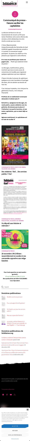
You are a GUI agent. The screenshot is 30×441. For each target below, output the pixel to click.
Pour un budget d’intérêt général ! (16, 303)
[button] (27, 409)
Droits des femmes (20, 167)
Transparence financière (8, 389)
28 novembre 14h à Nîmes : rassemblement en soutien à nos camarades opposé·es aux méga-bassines (14, 257)
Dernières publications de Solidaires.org (12, 332)
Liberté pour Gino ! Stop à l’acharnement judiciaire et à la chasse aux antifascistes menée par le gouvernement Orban (15, 352)
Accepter (15, 426)
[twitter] (3, 394)
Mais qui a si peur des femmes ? (15, 315)
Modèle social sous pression (14, 297)
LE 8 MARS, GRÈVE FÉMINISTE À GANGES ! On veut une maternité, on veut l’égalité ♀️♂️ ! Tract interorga (16, 323)
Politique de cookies (15, 438)
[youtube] (10, 394)
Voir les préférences (15, 435)
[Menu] (26, 2)
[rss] (14, 394)
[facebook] (7, 394)
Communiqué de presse (15, 29)
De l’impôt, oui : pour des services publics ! (16, 310)
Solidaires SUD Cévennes (8, 169)
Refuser (15, 430)
